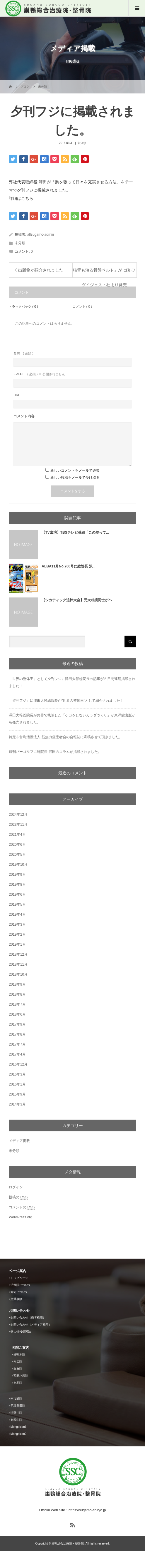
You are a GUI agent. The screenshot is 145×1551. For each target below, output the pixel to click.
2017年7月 (17, 1044)
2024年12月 (18, 815)
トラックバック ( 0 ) (23, 306)
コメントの (22, 1207)
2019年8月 (17, 884)
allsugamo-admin (40, 234)
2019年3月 (17, 924)
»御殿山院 (15, 1419)
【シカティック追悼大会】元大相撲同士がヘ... (78, 600)
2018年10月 (18, 974)
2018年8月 (17, 994)
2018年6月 (17, 1014)
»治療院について (20, 1285)
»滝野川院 (15, 1412)
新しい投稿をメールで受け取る (75, 477)
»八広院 (17, 1361)
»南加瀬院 (15, 1398)
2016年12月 (18, 1064)
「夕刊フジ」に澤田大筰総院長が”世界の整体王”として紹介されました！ (66, 701)
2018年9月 (17, 984)
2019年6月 (17, 894)
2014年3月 (17, 1104)
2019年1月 (17, 944)
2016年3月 (17, 1074)
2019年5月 (17, 904)
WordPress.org (20, 1217)
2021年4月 (17, 835)
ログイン (16, 1187)
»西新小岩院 (20, 1375)
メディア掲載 (19, 1141)
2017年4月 (17, 1054)
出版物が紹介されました (40, 270)
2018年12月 (18, 954)
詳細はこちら (21, 198)
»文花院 (17, 1382)
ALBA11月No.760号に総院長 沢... (68, 566)
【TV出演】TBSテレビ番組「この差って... (75, 532)
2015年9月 (17, 1094)
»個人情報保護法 (20, 1331)
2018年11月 (18, 964)
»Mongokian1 (17, 1426)
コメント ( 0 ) (82, 306)
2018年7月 (17, 1004)
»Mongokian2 (17, 1434)
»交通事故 (15, 1299)
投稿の (18, 1197)
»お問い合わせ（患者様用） (27, 1317)
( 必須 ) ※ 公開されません (39, 374)
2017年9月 (17, 1024)
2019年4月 (17, 914)
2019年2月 (17, 934)
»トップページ (18, 1277)
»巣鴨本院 (18, 1354)
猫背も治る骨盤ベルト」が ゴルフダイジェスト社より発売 (104, 272)
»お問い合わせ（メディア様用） (30, 1324)
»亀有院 (17, 1368)
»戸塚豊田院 (17, 1405)
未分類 (81, 143)
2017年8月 (17, 1034)
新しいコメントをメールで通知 (75, 470)
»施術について (18, 1292)
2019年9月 (17, 874)
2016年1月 (17, 1084)
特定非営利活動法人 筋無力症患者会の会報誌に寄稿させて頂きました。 (65, 737)
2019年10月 (18, 864)
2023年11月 (18, 825)
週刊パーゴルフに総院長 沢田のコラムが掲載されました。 (55, 752)
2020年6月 (17, 845)
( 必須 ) (23, 353)
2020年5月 (17, 854)
